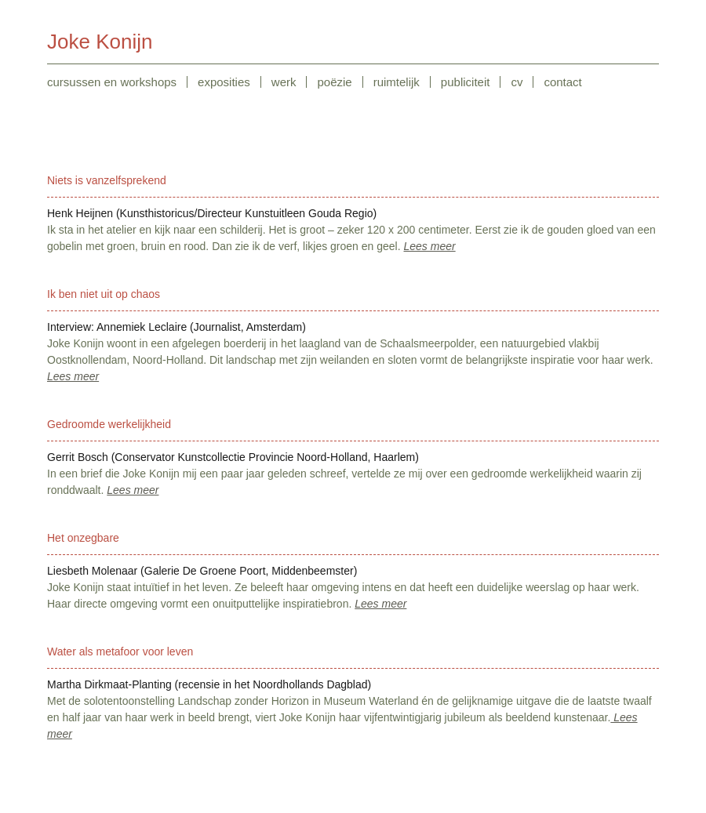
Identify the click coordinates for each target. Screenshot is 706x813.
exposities (224, 82)
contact (562, 82)
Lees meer (430, 246)
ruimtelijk (396, 82)
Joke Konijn (99, 41)
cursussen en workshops (111, 82)
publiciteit (465, 82)
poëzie (334, 82)
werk (284, 82)
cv (516, 82)
